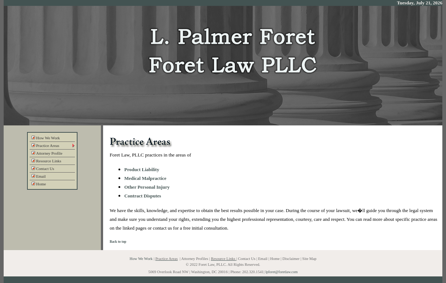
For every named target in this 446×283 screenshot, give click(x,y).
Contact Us (42, 168)
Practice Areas (45, 145)
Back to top (118, 242)
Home (38, 184)
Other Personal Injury (147, 187)
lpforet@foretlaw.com (281, 272)
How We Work (45, 138)
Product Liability (141, 169)
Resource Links (46, 161)
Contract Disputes (142, 196)
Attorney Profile (47, 153)
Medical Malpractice (145, 178)
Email (38, 176)
